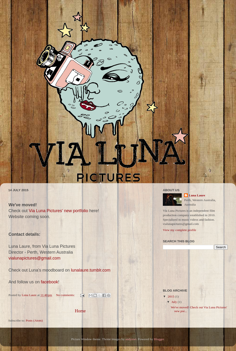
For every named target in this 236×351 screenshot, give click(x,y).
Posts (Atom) (34, 320)
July (175, 302)
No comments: (66, 295)
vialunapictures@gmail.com (34, 258)
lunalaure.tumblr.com (90, 270)
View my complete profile (179, 230)
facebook (49, 282)
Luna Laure (197, 195)
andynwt (130, 339)
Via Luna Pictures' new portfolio (58, 210)
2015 (171, 296)
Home (80, 310)
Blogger (159, 339)
